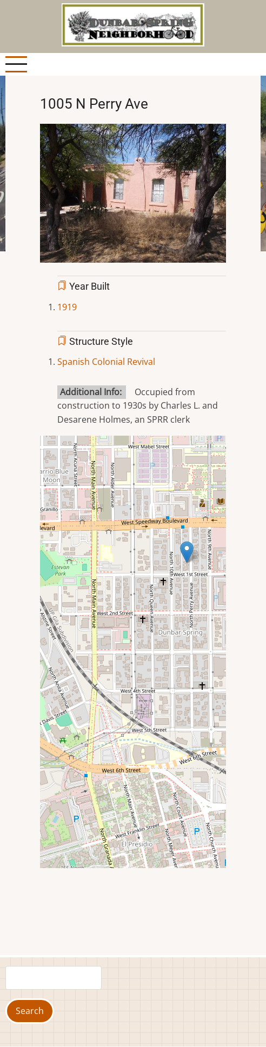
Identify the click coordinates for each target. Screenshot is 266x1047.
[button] (133, 197)
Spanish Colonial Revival (106, 362)
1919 (67, 307)
